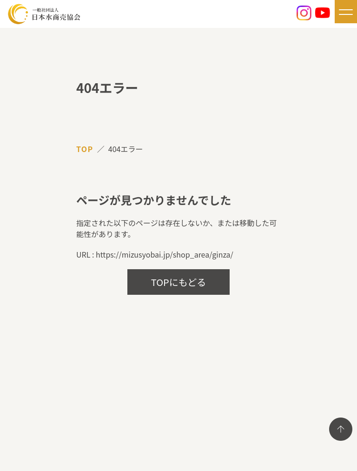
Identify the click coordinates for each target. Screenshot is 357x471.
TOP (84, 148)
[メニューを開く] (346, 11)
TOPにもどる (178, 282)
